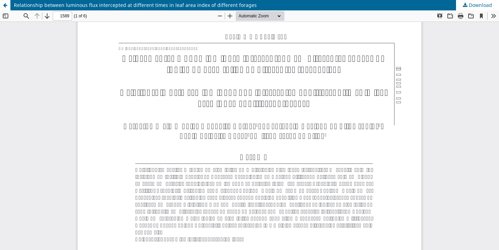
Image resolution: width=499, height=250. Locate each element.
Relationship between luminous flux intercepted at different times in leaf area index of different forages (135, 5)
